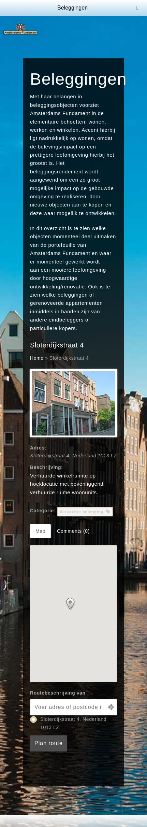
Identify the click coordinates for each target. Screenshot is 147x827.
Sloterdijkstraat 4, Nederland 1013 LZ (68, 723)
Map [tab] (40, 531)
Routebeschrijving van (58, 693)
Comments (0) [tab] (73, 531)
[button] (73, 605)
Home (37, 358)
